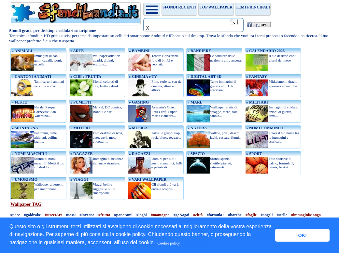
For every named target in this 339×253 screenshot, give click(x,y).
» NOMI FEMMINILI (264, 128)
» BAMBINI (138, 51)
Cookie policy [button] (168, 243)
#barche (235, 215)
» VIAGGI (78, 179)
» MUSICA (138, 128)
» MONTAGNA (24, 128)
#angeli (267, 215)
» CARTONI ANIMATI (31, 76)
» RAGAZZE (80, 153)
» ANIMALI (21, 51)
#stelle (282, 215)
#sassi (71, 215)
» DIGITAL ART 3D (204, 76)
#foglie (251, 215)
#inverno (86, 215)
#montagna (160, 215)
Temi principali (253, 7)
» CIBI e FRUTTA (85, 76)
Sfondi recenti (179, 7)
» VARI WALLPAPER (147, 179)
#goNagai (181, 215)
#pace (15, 215)
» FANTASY (256, 76)
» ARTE (76, 51)
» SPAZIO (196, 153)
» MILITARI (256, 102)
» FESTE (19, 102)
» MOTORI (79, 128)
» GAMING (138, 102)
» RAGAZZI (139, 153)
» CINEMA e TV (142, 76)
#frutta (104, 215)
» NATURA (197, 128)
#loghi (141, 215)
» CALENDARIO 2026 (265, 51)
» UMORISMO (24, 179)
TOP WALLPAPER (216, 7)
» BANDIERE (199, 51)
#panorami (123, 215)
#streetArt (53, 215)
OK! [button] (302, 235)
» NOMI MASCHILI (29, 153)
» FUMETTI (80, 102)
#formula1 (215, 215)
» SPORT (253, 153)
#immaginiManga (306, 215)
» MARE (195, 102)
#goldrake (32, 215)
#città (198, 215)
